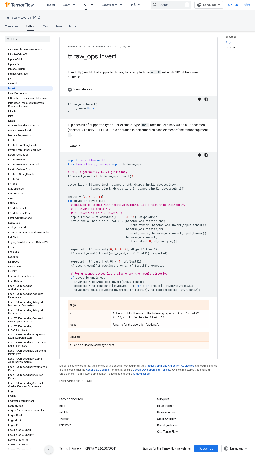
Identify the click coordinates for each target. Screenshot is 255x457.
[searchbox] (27, 39)
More (72, 26)
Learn (66, 5)
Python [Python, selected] (30, 26)
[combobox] (171, 5)
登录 (247, 4)
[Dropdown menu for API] (93, 5)
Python (127, 46)
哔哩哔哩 (65, 425)
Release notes (166, 412)
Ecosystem (109, 5)
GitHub (233, 5)
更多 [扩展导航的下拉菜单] (133, 5)
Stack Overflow (167, 418)
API (88, 46)
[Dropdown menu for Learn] (75, 5)
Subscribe (206, 448)
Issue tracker (165, 405)
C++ (45, 26)
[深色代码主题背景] (199, 99)
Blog (62, 405)
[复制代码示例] (206, 99)
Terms (63, 448)
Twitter (64, 418)
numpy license (141, 373)
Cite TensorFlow (167, 431)
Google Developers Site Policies (151, 369)
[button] (138, 89)
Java (58, 26)
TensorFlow (74, 46)
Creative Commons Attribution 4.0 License (169, 365)
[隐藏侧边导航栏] (49, 450)
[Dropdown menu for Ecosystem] (122, 5)
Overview (11, 26)
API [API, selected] (86, 5)
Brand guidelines (168, 425)
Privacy (76, 448)
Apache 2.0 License (97, 369)
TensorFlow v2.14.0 (22, 17)
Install (51, 5)
